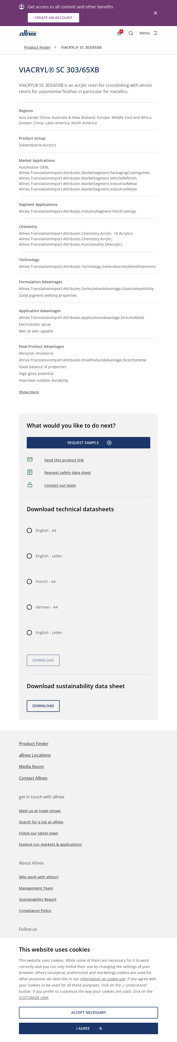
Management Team (36, 888)
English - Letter (49, 555)
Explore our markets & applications (50, 844)
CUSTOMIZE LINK (34, 997)
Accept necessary (88, 1012)
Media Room (31, 766)
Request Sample (89, 442)
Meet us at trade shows (40, 810)
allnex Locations (35, 755)
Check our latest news (38, 833)
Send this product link (64, 460)
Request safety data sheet (67, 472)
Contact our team (60, 485)
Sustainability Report (38, 899)
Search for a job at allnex (41, 821)
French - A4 (46, 581)
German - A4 (47, 607)
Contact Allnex (33, 778)
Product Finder (37, 47)
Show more (29, 392)
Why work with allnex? (39, 876)
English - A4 (46, 530)
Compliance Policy (35, 910)
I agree (89, 1028)
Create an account (53, 17)
